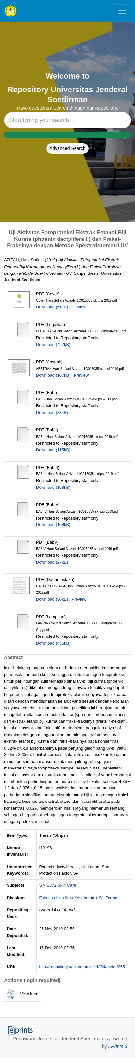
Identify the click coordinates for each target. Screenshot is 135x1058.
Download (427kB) (53, 344)
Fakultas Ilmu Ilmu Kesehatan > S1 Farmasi (80, 897)
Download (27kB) (52, 562)
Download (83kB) (52, 412)
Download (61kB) (52, 307)
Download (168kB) (53, 487)
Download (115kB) (53, 449)
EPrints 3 (117, 1046)
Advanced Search (67, 148)
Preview (79, 307)
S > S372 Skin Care (57, 885)
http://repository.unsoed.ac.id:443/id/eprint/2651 (83, 966)
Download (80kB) (52, 599)
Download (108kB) (53, 524)
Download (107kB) (53, 375)
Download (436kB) (53, 643)
